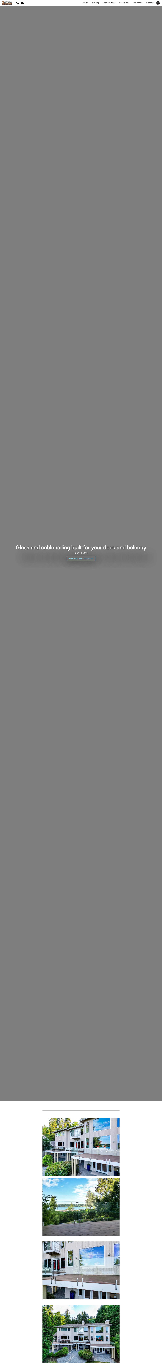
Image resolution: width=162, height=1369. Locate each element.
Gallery (85, 3)
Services (149, 3)
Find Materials (124, 3)
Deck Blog (95, 3)
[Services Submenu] (154, 2)
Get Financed (138, 3)
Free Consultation (109, 3)
